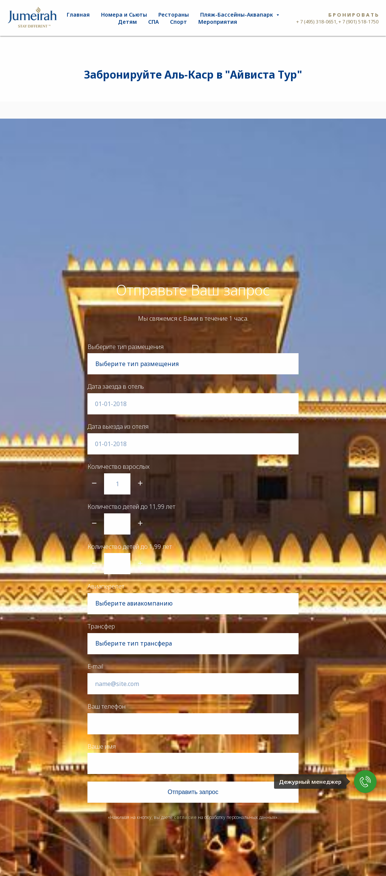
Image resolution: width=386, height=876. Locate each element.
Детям (127, 21)
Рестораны (173, 14)
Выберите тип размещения (125, 347)
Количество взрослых (118, 466)
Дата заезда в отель (115, 386)
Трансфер (101, 626)
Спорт (178, 21)
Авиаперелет (105, 586)
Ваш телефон (106, 706)
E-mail (95, 666)
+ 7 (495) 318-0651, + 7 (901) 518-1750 (337, 21)
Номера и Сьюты (124, 14)
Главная (78, 14)
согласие (185, 817)
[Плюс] (140, 484)
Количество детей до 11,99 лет (131, 506)
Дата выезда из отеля (118, 426)
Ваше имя (101, 746)
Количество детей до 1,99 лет (129, 546)
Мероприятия (217, 21)
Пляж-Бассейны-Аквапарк (237, 14)
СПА (153, 21)
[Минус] (94, 484)
